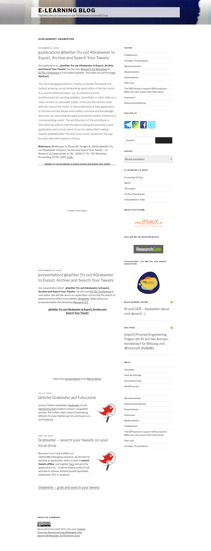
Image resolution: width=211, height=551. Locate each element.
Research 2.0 (81, 302)
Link (70, 157)
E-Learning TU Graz (133, 177)
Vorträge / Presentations (136, 60)
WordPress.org (131, 386)
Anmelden (129, 369)
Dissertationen (131, 77)
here (112, 72)
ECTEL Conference (48, 72)
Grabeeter (83, 298)
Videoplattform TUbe (134, 199)
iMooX (127, 183)
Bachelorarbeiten (132, 66)
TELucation (130, 188)
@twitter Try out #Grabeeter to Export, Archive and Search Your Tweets (77, 164)
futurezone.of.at (47, 409)
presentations (73, 378)
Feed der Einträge (132, 375)
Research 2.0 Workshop (94, 69)
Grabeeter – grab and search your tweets (69, 487)
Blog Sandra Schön (136, 302)
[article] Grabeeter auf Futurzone (67, 397)
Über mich (129, 83)
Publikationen (131, 55)
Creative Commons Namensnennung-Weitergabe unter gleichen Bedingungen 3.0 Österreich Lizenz (61, 532)
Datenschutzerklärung (135, 103)
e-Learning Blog (67, 10)
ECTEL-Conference (100, 291)
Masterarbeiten (131, 72)
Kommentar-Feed (132, 381)
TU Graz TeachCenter (134, 194)
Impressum (129, 97)
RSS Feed (129, 328)
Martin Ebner (94, 378)
